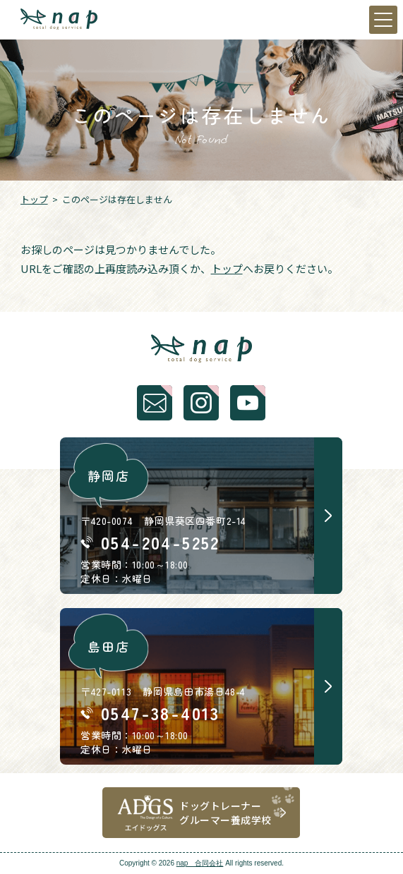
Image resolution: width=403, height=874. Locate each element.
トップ (34, 199)
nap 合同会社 (200, 863)
